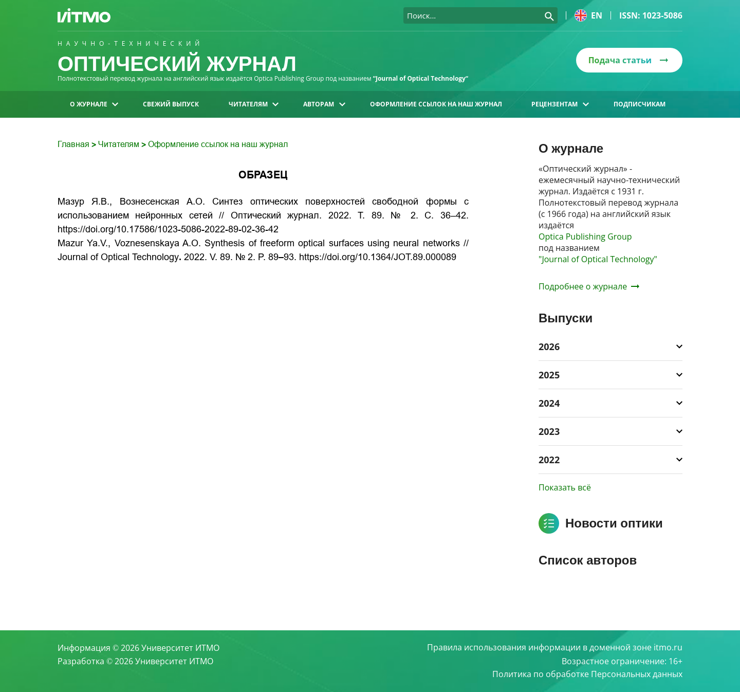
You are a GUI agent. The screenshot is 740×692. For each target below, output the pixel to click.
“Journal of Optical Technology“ (421, 78)
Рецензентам (559, 104)
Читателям (254, 104)
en (588, 15)
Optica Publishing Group (585, 236)
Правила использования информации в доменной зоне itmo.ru (554, 648)
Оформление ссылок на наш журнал (436, 104)
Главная (74, 144)
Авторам (324, 104)
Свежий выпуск (171, 104)
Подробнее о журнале (589, 286)
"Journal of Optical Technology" (598, 259)
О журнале (94, 104)
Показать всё (565, 487)
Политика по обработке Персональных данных (587, 674)
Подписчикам (639, 104)
